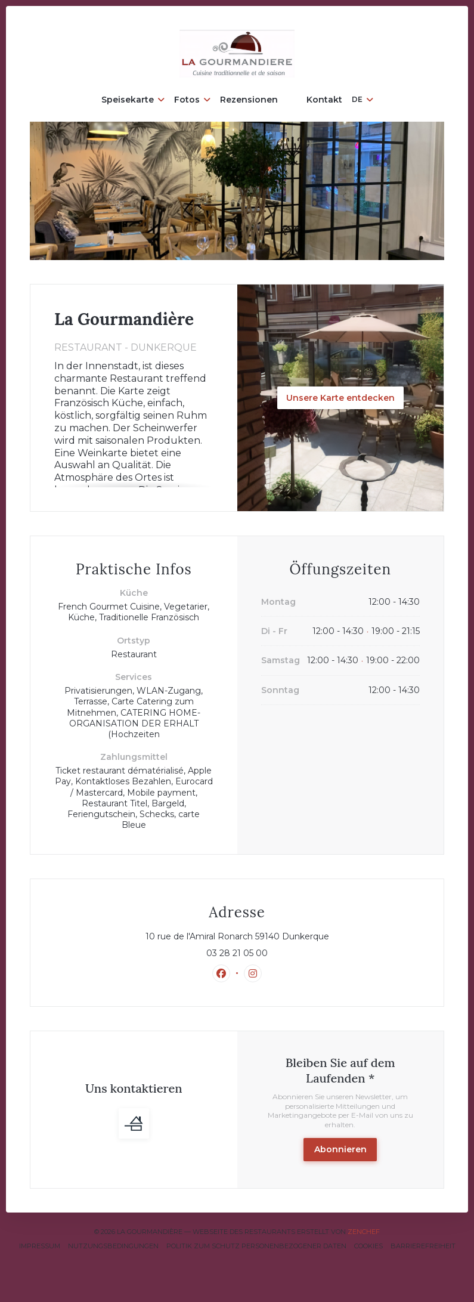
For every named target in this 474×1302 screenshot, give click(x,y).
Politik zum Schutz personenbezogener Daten (256, 1246)
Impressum (39, 1246)
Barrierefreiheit (423, 1246)
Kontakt (324, 99)
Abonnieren (340, 1149)
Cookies (368, 1246)
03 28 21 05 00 (237, 953)
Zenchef (364, 1231)
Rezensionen (249, 99)
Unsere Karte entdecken (340, 397)
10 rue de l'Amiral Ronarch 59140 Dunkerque (282, 936)
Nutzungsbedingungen (113, 1246)
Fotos (192, 99)
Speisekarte (133, 99)
